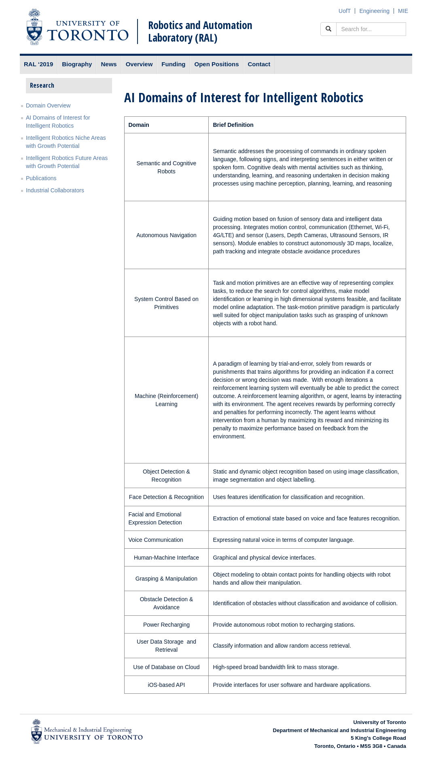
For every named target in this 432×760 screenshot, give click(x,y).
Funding (173, 64)
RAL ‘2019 (38, 64)
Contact (259, 64)
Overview (139, 64)
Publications (41, 178)
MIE (403, 11)
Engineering (374, 11)
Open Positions (217, 64)
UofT (345, 11)
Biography (77, 64)
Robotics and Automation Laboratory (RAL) (200, 31)
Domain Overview (48, 105)
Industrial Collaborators (55, 190)
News (108, 64)
